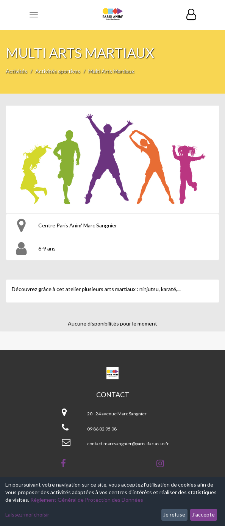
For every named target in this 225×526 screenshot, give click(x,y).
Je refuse (174, 514)
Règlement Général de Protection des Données (86, 499)
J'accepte (203, 514)
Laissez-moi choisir (27, 514)
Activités (16, 71)
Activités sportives (57, 71)
